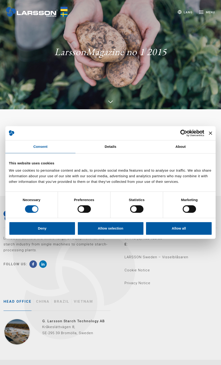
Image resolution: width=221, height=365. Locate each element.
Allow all (179, 228)
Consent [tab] (40, 147)
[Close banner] (210, 133)
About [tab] (180, 147)
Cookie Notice (137, 270)
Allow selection (110, 228)
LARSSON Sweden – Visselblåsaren (156, 257)
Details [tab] (110, 147)
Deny (42, 228)
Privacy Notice (137, 283)
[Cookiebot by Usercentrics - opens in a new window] (183, 133)
